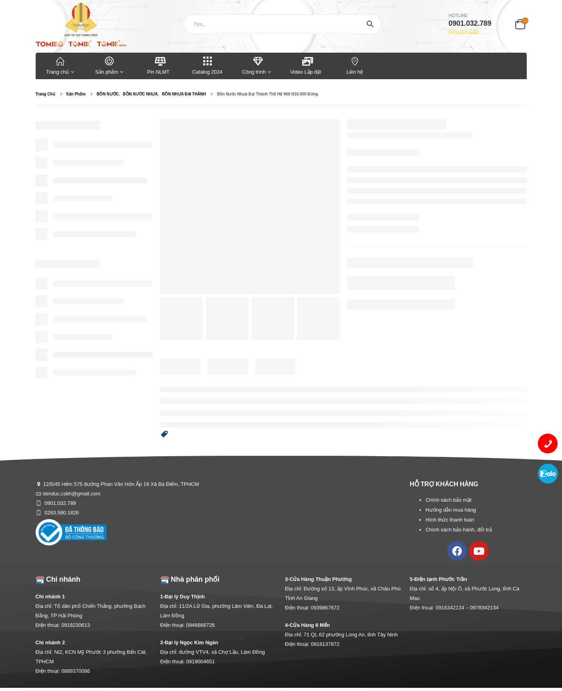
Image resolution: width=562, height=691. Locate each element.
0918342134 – (453, 608)
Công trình (253, 65)
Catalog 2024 (207, 65)
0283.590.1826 (61, 513)
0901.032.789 (59, 503)
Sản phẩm (109, 65)
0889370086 (75, 671)
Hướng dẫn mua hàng (450, 510)
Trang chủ (60, 65)
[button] (164, 435)
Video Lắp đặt (305, 65)
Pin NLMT (158, 65)
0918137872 (325, 644)
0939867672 (325, 608)
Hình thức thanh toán (449, 520)
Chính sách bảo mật (448, 500)
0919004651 (200, 661)
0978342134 (484, 608)
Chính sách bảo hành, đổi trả (458, 530)
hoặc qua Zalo (464, 31)
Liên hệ (355, 65)
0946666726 (200, 625)
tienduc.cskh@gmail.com (72, 494)
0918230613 (75, 625)
